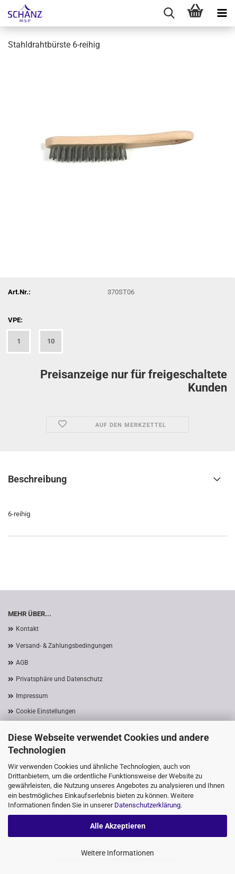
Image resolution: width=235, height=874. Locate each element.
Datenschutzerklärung (147, 805)
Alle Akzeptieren (118, 826)
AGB (22, 662)
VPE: (15, 320)
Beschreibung (37, 479)
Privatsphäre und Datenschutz (59, 679)
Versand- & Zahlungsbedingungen (64, 645)
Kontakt (27, 629)
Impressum (32, 696)
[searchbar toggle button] (169, 13)
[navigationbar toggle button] (222, 13)
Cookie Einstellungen (46, 711)
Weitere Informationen (117, 853)
